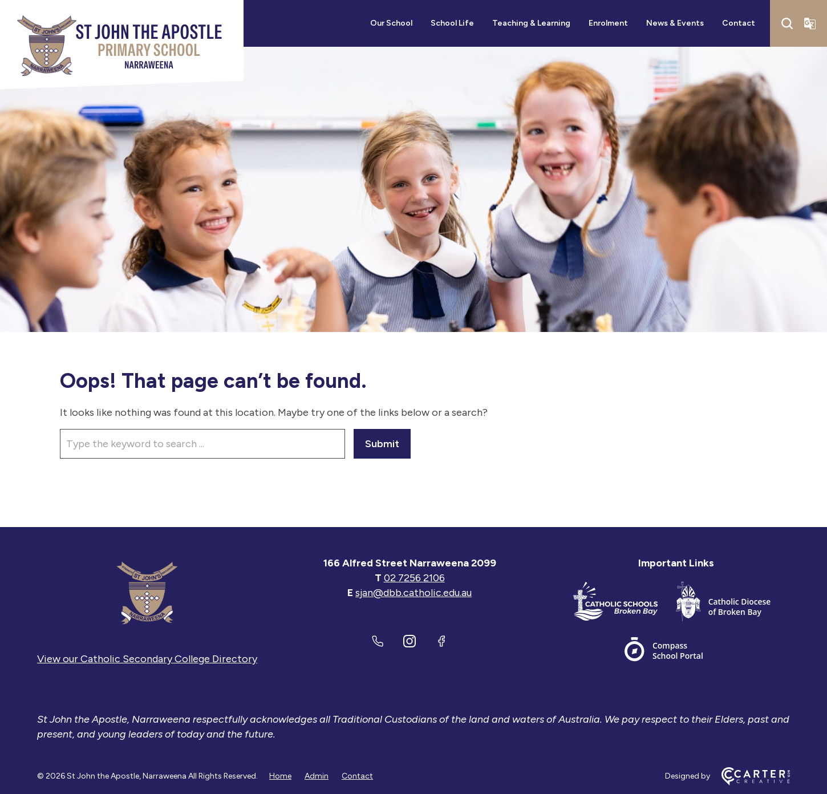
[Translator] (809, 23)
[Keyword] (202, 444)
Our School (391, 23)
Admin (317, 776)
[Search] (787, 23)
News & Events (675, 23)
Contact (738, 23)
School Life (452, 23)
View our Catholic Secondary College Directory (147, 659)
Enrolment (608, 23)
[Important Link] (624, 604)
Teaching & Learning (531, 23)
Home (280, 776)
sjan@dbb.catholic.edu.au (413, 592)
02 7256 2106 (414, 578)
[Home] (147, 593)
